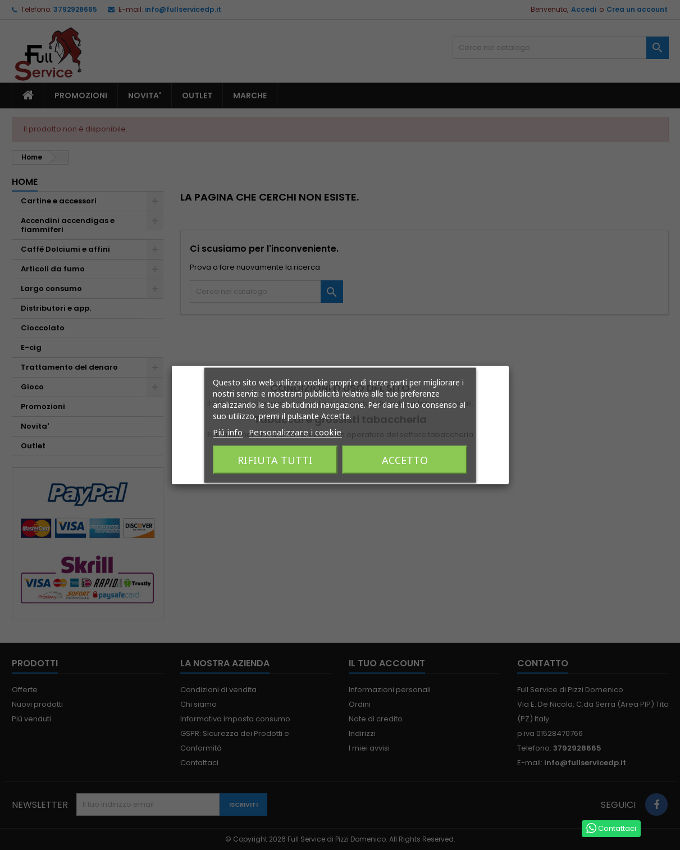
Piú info (228, 431)
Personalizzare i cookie (295, 431)
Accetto (405, 459)
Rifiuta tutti (275, 459)
